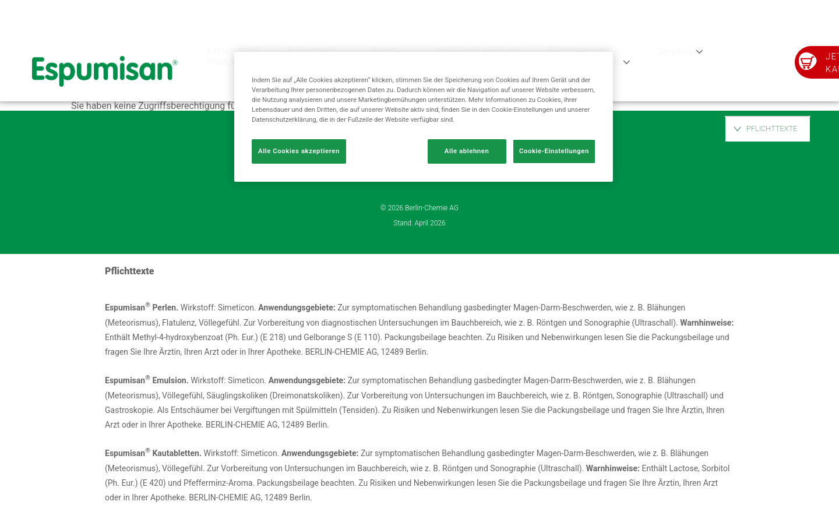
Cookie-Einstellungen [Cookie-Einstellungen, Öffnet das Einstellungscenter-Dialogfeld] (554, 151)
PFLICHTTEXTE (772, 128)
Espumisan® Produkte (233, 56)
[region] (423, 117)
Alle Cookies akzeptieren (299, 151)
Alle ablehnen (467, 151)
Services (675, 51)
